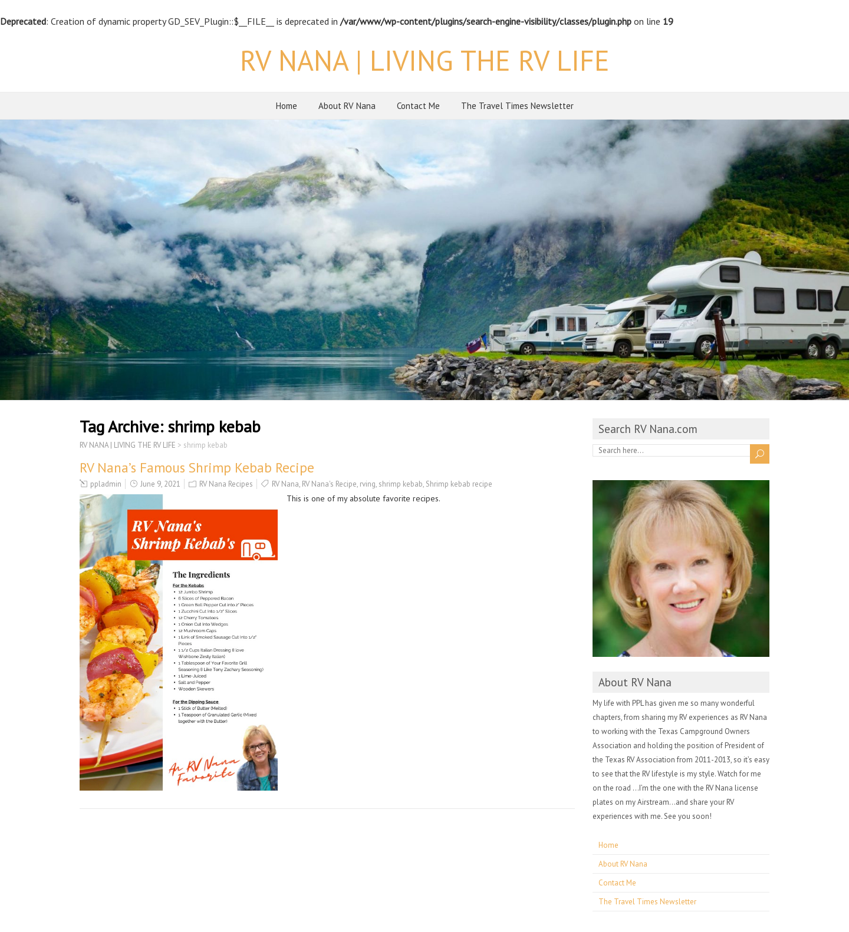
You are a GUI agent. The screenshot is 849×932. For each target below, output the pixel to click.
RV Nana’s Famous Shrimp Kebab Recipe (197, 467)
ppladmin (105, 484)
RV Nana (285, 484)
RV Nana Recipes (226, 484)
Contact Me (418, 105)
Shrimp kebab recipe (459, 484)
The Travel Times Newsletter (517, 105)
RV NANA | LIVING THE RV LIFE (425, 60)
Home (286, 105)
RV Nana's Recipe (329, 484)
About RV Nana (347, 105)
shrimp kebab (401, 484)
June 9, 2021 (160, 484)
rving (368, 484)
